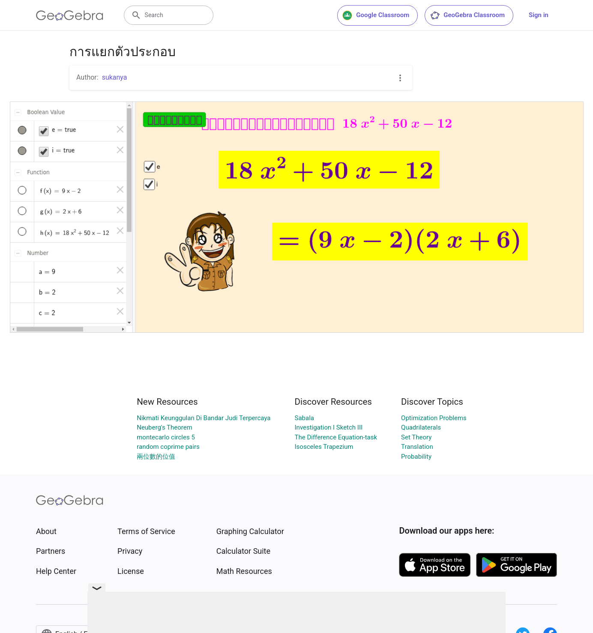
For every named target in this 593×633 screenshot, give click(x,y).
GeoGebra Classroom (467, 15)
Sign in (538, 15)
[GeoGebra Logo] (69, 15)
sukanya (114, 77)
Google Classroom (375, 15)
